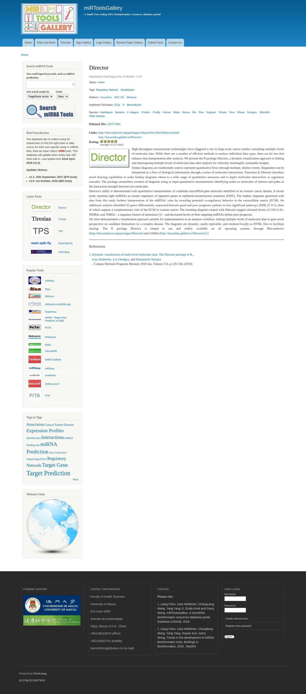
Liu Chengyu (121, 259)
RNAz (48, 345)
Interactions (52, 437)
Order (59, 91)
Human (167, 112)
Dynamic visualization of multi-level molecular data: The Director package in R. (142, 254)
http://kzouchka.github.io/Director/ (120, 137)
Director (62, 207)
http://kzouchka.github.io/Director (181, 233)
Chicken (145, 112)
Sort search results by (37, 91)
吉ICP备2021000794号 (32, 680)
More (76, 479)
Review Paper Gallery (129, 42)
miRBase (49, 280)
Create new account (237, 618)
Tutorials (65, 42)
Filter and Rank (46, 42)
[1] (206, 233)
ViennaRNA (51, 351)
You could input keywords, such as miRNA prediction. (50, 75)
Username (231, 594)
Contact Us (175, 42)
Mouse (186, 112)
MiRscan (49, 296)
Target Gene (55, 465)
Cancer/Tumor (54, 424)
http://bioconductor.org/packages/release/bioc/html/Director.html (139, 132)
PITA (47, 395)
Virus (232, 112)
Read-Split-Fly (65, 243)
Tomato (222, 112)
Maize (176, 112)
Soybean (211, 112)
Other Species (97, 116)
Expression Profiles (45, 430)
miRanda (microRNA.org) (57, 304)
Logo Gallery (103, 42)
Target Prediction (48, 473)
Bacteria (119, 112)
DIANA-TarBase (53, 359)
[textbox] (50, 84)
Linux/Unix (106, 97)
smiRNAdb (50, 375)
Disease (69, 424)
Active (101, 82)
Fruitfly (156, 112)
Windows (132, 97)
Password (231, 605)
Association (35, 424)
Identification (33, 438)
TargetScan (50, 311)
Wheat (240, 112)
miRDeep (49, 368)
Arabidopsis (106, 112)
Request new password (239, 625)
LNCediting (63, 252)
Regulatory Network (107, 89)
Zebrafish (264, 112)
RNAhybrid (50, 337)
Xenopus (252, 112)
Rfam (47, 289)
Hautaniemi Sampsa (148, 259)
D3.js (117, 104)
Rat (194, 112)
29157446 (113, 124)
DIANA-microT (52, 384)
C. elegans (133, 112)
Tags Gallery (83, 42)
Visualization (127, 89)
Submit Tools (155, 42)
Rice (201, 112)
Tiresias (62, 219)
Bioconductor (134, 104)
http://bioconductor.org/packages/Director (116, 233)
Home (28, 42)
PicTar (48, 327)
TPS (60, 231)
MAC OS (119, 97)
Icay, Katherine (101, 259)
